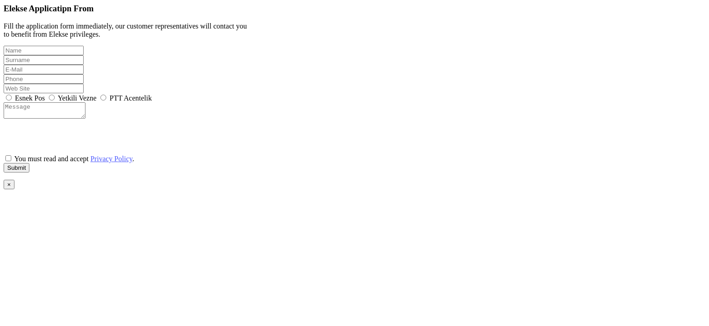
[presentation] (72, 139)
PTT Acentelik (125, 98)
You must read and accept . (69, 161)
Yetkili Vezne (73, 98)
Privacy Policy (111, 161)
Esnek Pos (26, 98)
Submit (16, 170)
